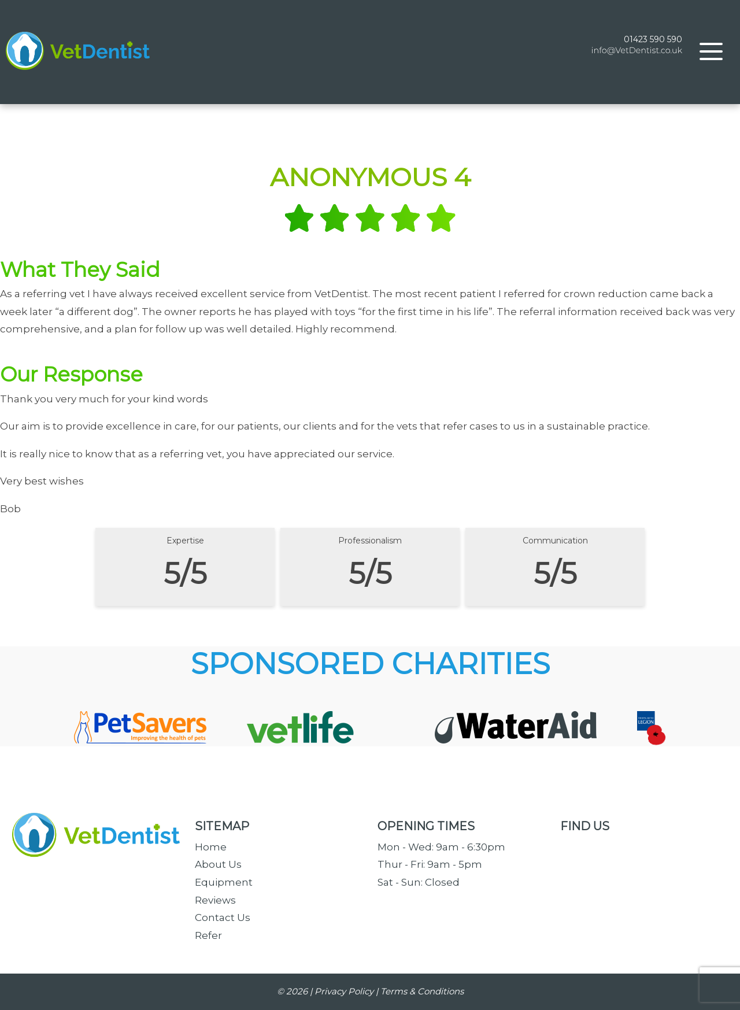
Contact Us (222, 917)
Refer (208, 935)
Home (211, 847)
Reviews (215, 900)
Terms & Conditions (422, 991)
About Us (218, 864)
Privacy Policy (343, 991)
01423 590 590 (653, 45)
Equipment (224, 882)
